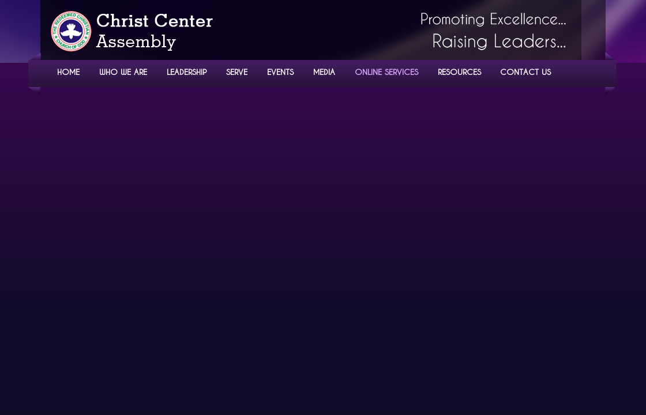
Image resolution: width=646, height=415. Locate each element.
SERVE (236, 71)
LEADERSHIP (186, 71)
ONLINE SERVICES (386, 71)
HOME (68, 71)
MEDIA (324, 71)
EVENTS (280, 71)
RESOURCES (459, 71)
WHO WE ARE (123, 71)
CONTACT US (525, 71)
